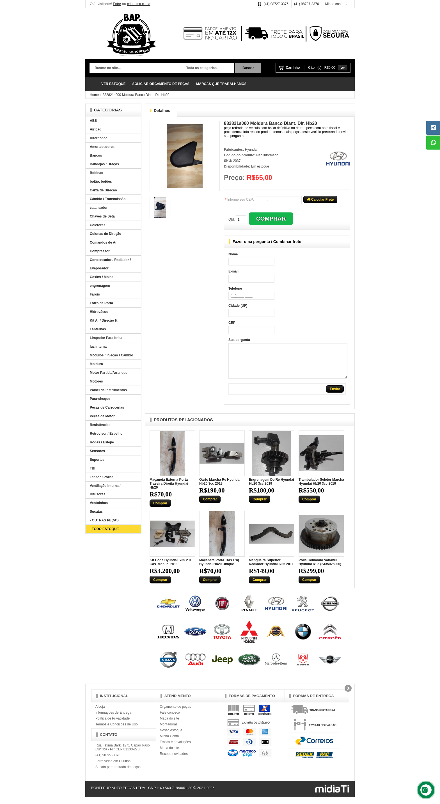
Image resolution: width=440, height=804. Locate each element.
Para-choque (100, 399)
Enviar (335, 396)
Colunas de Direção (105, 234)
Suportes (97, 460)
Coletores (97, 225)
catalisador (98, 208)
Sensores (97, 451)
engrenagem (100, 286)
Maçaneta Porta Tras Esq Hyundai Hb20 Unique (219, 569)
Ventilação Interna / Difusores (105, 490)
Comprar (160, 510)
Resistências (100, 425)
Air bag (95, 129)
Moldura (96, 364)
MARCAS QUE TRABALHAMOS (221, 84)
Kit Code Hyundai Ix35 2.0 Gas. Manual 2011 (170, 569)
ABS (93, 121)
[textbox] (135, 68)
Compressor (100, 251)
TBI (92, 468)
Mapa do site (169, 725)
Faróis (95, 294)
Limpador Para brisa (106, 338)
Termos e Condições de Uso (116, 731)
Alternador (98, 138)
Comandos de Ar (103, 242)
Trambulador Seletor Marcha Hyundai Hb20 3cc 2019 (321, 488)
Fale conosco (170, 719)
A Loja (100, 713)
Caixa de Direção (103, 190)
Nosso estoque (171, 737)
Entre (117, 4)
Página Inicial (94, 84)
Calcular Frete (320, 199)
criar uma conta (138, 4)
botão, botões (101, 182)
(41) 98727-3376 (275, 4)
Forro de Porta (101, 303)
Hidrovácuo (99, 312)
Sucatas (96, 512)
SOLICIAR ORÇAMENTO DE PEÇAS (160, 84)
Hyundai (251, 150)
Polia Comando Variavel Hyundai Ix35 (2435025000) (320, 569)
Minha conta (334, 4)
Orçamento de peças (175, 713)
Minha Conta (169, 743)
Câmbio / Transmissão (107, 199)
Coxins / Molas (101, 277)
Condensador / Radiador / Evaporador (110, 264)
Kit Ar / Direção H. (104, 320)
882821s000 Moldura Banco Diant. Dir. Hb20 (135, 95)
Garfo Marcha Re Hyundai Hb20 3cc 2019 (219, 488)
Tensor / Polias (101, 477)
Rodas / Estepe (102, 442)
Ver (342, 67)
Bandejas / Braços (104, 164)
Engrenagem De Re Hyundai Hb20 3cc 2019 (271, 488)
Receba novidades (174, 760)
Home (94, 95)
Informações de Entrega (113, 719)
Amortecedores (102, 147)
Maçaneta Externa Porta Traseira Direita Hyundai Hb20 (169, 490)
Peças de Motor (102, 416)
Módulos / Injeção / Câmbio (111, 355)
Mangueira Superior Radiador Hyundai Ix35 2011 (271, 569)
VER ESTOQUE (113, 84)
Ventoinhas (99, 503)
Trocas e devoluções (175, 749)
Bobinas (96, 173)
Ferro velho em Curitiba (112, 768)
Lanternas (98, 329)
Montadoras (169, 731)
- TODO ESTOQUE (104, 529)
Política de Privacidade (112, 725)
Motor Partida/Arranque (108, 373)
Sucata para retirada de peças (118, 774)
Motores (96, 381)
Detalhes (162, 110)
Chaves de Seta (102, 216)
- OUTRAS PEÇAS (104, 520)
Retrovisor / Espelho (106, 434)
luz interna (98, 347)
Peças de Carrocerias (107, 407)
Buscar (248, 68)
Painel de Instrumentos (108, 390)
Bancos (96, 155)
